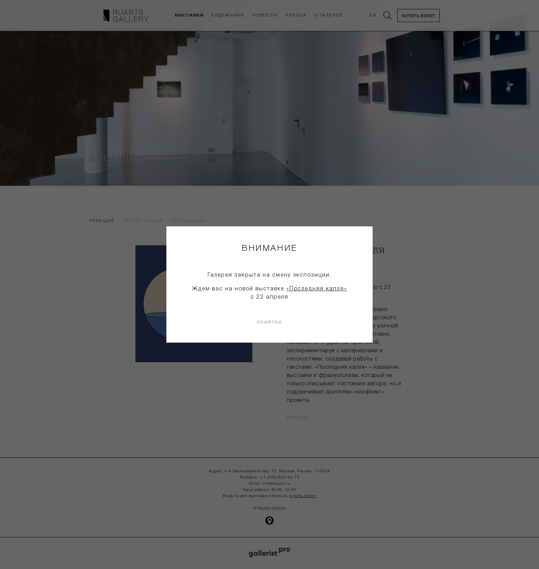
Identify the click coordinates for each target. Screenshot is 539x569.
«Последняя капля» (316, 289)
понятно (269, 322)
